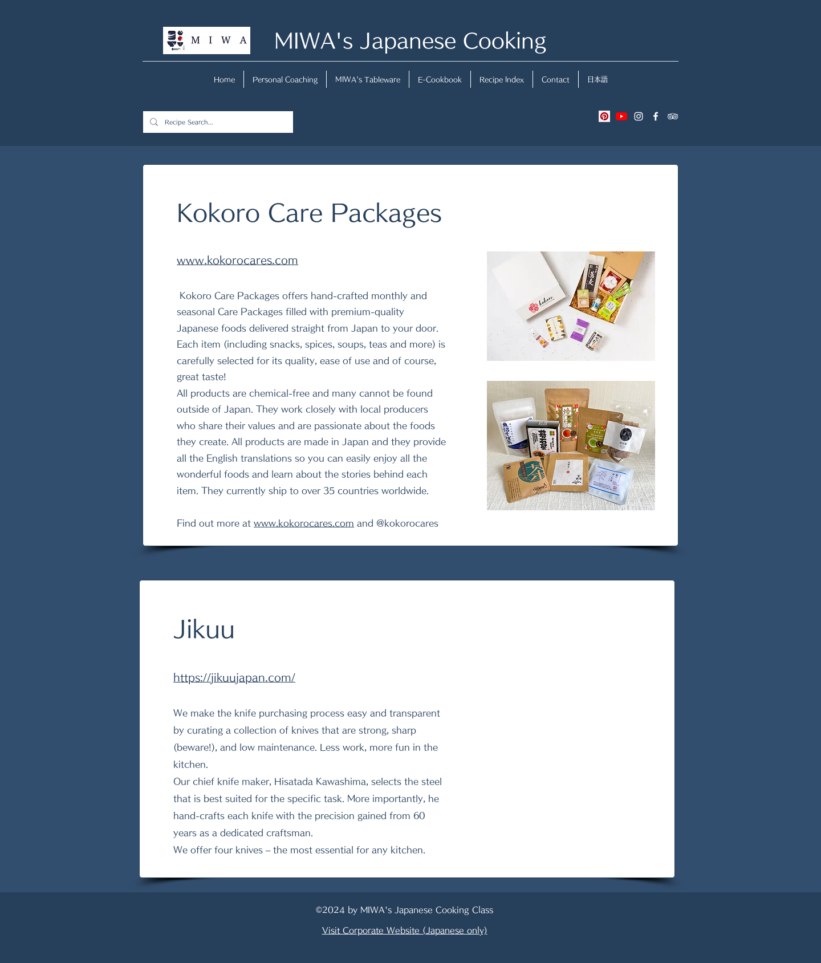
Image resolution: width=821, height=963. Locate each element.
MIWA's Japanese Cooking (410, 40)
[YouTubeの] (621, 116)
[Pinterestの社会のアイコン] (604, 116)
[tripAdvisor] (672, 116)
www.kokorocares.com (304, 523)
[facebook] (655, 116)
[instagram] (638, 116)
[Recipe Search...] (217, 122)
